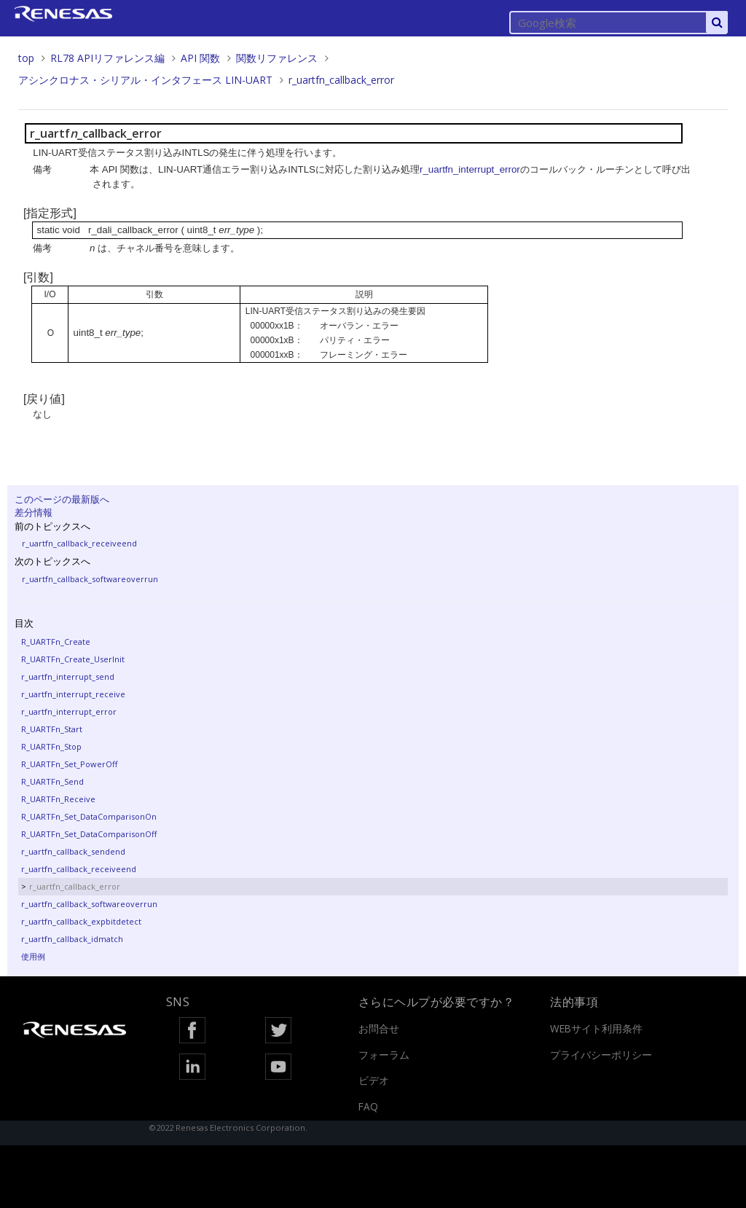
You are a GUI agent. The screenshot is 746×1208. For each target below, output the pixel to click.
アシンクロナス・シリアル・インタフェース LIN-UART (145, 80)
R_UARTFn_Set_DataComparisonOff (89, 833)
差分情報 (33, 512)
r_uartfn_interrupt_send (67, 676)
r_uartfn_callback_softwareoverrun (90, 578)
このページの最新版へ (62, 499)
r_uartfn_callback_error (341, 80)
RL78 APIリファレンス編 (107, 58)
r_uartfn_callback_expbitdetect (81, 921)
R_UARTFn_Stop (51, 746)
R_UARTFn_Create (55, 641)
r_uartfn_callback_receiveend (79, 543)
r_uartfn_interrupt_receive (73, 694)
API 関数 (200, 58)
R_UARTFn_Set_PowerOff (69, 763)
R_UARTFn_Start (51, 728)
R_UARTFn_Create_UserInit (73, 659)
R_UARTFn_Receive (58, 798)
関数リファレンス (277, 58)
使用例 (33, 956)
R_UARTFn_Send (52, 781)
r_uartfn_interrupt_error (69, 711)
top (26, 58)
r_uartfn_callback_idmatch (72, 938)
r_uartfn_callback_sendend (73, 851)
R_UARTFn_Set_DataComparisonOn (89, 816)
